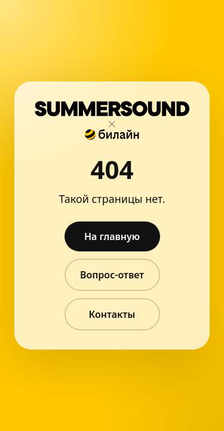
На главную (112, 236)
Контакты (112, 314)
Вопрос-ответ (112, 274)
